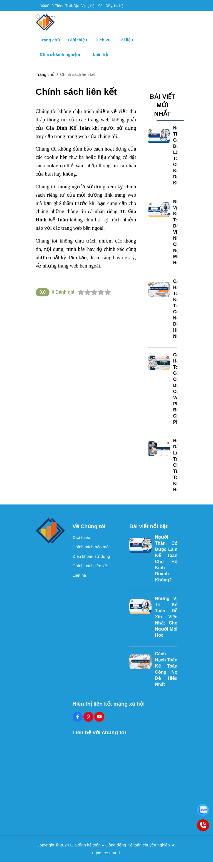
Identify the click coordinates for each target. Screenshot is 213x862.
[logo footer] (51, 531)
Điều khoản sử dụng (91, 556)
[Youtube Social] (99, 717)
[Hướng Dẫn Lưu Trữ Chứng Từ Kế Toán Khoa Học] (159, 449)
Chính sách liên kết (90, 565)
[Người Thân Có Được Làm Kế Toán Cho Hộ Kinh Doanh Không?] (159, 136)
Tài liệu (126, 40)
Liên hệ (100, 54)
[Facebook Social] (78, 717)
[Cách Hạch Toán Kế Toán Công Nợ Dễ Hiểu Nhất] (159, 289)
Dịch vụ (102, 40)
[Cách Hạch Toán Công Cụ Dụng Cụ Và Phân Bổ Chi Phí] (159, 363)
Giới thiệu (77, 40)
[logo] (45, 30)
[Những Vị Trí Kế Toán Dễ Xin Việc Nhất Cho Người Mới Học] (159, 210)
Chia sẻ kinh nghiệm (62, 54)
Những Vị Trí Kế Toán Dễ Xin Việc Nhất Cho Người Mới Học (166, 617)
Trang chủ (50, 40)
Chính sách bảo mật (91, 546)
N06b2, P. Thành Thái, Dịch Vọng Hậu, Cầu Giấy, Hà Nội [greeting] (82, 6)
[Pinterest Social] (88, 717)
